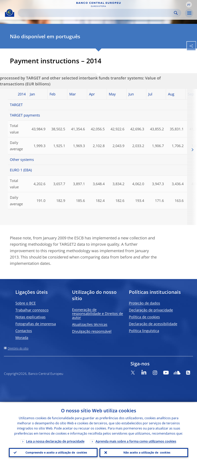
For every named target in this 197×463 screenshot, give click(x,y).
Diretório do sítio (18, 348)
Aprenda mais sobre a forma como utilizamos (136, 441)
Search (176, 12)
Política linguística (144, 330)
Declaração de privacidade (151, 310)
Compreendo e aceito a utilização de (56, 452)
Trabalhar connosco (32, 310)
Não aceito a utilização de (146, 452)
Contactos (23, 330)
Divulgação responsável (92, 331)
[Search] (96, 12)
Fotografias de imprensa (35, 323)
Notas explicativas (30, 317)
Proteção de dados (144, 303)
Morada (21, 337)
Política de (144, 317)
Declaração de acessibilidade (153, 323)
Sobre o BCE (25, 303)
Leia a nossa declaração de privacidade (55, 441)
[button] (189, 4)
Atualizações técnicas (89, 324)
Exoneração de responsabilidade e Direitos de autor (97, 313)
